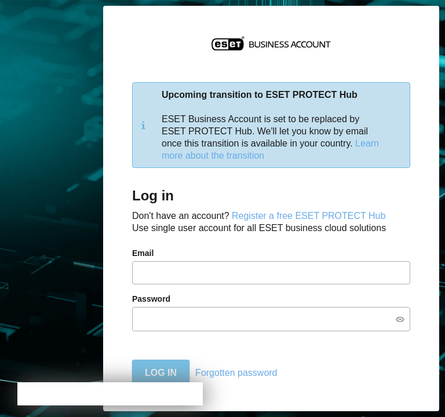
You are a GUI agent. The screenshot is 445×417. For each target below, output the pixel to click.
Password (151, 298)
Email (143, 253)
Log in (161, 373)
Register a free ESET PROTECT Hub (308, 216)
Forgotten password (236, 373)
